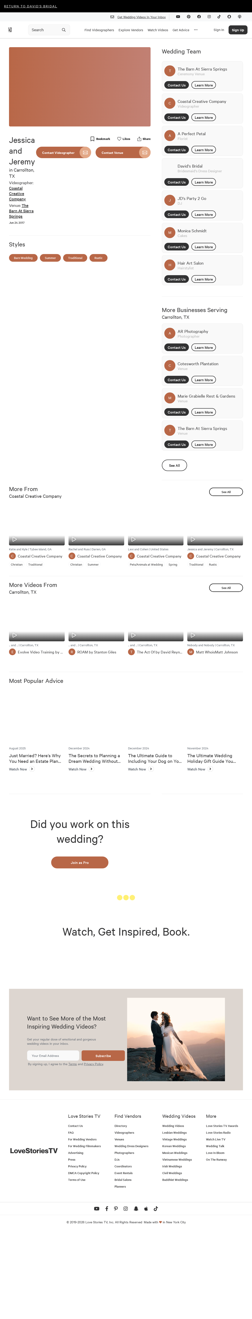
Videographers (124, 1219)
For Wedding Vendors (82, 1226)
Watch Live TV (215, 1226)
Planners (120, 1273)
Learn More (204, 84)
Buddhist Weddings (175, 1266)
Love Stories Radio (218, 1219)
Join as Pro (80, 862)
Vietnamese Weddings (177, 1246)
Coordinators (123, 1252)
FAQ (71, 1219)
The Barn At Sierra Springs (21, 211)
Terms (72, 1150)
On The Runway (216, 1246)
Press (71, 1246)
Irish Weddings (172, 1252)
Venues (119, 1226)
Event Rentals (124, 1259)
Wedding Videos (173, 1212)
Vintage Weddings (174, 1226)
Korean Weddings (174, 1232)
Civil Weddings (172, 1259)
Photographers (124, 1239)
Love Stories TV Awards (222, 1212)
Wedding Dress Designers (131, 1232)
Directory (121, 1212)
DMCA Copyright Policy (83, 1259)
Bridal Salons (123, 1266)
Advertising (75, 1239)
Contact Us (177, 84)
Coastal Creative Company (17, 193)
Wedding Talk (215, 1232)
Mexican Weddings (174, 1239)
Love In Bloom (215, 1239)
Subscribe (103, 1142)
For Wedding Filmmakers (84, 1232)
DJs (117, 1246)
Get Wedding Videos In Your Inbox (139, 17)
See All (174, 465)
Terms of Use (76, 1266)
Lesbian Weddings (174, 1219)
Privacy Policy (93, 1150)
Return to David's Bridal (30, 6)
